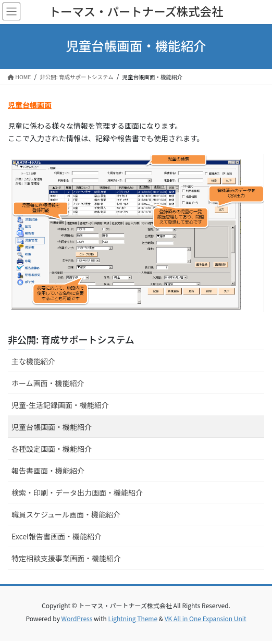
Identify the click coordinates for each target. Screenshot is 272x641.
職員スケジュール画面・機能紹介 (65, 514)
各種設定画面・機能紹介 (51, 448)
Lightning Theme (132, 618)
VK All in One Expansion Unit (205, 618)
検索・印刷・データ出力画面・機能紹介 (77, 492)
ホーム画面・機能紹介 (47, 383)
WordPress (77, 618)
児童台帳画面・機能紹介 (51, 427)
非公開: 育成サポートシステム (71, 339)
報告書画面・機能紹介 (47, 470)
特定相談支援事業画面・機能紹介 (66, 558)
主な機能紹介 (33, 361)
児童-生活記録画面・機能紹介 (60, 405)
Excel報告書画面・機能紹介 (56, 536)
